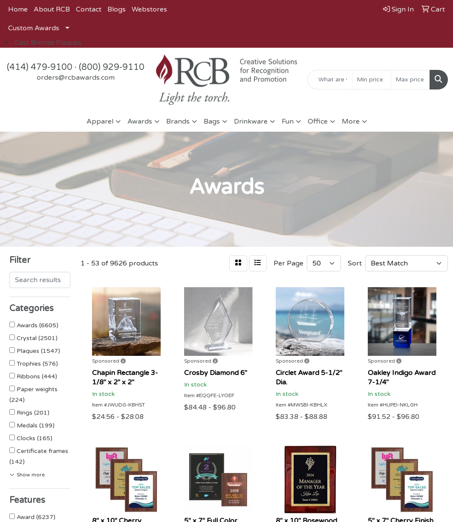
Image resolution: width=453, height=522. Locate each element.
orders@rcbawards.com (76, 77)
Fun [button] (288, 121)
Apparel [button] (100, 121)
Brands (178, 121)
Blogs (116, 9)
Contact (88, 9)
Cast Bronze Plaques (47, 42)
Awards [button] (139, 121)
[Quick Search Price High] (410, 79)
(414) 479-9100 (39, 67)
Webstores (149, 9)
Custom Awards (33, 28)
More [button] (351, 121)
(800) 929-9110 (111, 67)
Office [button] (318, 121)
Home (18, 9)
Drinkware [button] (251, 121)
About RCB (52, 9)
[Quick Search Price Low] (371, 79)
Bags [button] (212, 121)
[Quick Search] (330, 79)
